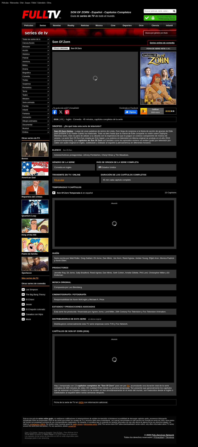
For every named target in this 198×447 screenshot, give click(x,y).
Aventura (26, 61)
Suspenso (26, 84)
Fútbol (34, 3)
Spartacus (35, 265)
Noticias (85, 25)
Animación (26, 117)
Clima (49, 3)
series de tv (36, 33)
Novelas (57, 25)
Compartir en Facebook (54, 112)
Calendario (41, 3)
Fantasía (26, 113)
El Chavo (30, 299)
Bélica (25, 65)
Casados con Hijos (34, 314)
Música (99, 25)
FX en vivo (59, 180)
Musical (25, 128)
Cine (113, 25)
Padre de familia (35, 246)
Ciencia (155, 25)
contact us (72, 426)
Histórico (26, 54)
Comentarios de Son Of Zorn (131, 112)
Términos (169, 437)
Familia (25, 106)
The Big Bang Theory (35, 294)
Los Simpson (32, 289)
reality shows (77, 424)
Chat (22, 3)
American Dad (35, 170)
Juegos (27, 3)
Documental (27, 125)
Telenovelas (14, 3)
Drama (25, 69)
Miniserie (26, 47)
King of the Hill (35, 227)
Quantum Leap (35, 208)
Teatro (25, 95)
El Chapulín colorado (35, 309)
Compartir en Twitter (60, 112)
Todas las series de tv (31, 39)
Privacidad (159, 437)
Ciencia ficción (28, 43)
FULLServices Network (163, 435)
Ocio (141, 25)
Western (25, 99)
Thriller (25, 80)
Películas (28, 25)
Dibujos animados (29, 121)
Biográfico (26, 73)
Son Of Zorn (76, 48)
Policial (25, 58)
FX (128, 385)
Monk (28, 319)
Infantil (169, 25)
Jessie (29, 304)
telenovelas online (90, 424)
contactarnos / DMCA (37, 424)
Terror (24, 91)
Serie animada (28, 102)
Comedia (26, 76)
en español (75, 193)
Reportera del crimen (35, 189)
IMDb (81, 402)
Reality (71, 25)
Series (43, 25)
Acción (25, 50)
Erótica (25, 132)
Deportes (127, 25)
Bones (35, 151)
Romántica (26, 87)
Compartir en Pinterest (67, 112)
